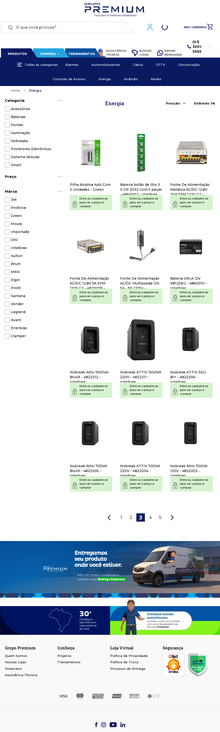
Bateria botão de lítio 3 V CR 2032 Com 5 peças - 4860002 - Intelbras (141, 191)
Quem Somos (16, 657)
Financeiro (13, 670)
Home (15, 91)
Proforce (18, 209)
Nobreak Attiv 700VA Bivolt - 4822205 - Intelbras (88, 472)
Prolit (16, 289)
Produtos (16, 55)
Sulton (16, 257)
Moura (16, 225)
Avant (16, 321)
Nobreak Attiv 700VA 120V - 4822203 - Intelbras (188, 472)
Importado (20, 233)
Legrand (18, 313)
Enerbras (19, 329)
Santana (18, 297)
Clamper (18, 337)
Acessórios (20, 110)
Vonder (17, 305)
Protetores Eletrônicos (31, 150)
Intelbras (19, 249)
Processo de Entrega (127, 670)
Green (16, 217)
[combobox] (67, 28)
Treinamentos (80, 55)
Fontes (17, 126)
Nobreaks (19, 142)
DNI (14, 241)
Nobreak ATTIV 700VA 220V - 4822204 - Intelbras (140, 472)
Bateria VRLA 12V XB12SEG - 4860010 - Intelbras (188, 284)
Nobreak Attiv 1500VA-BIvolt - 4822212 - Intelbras (90, 378)
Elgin (15, 281)
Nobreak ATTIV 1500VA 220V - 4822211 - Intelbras (140, 378)
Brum (16, 265)
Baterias (18, 118)
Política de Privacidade (129, 657)
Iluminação (20, 134)
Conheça (47, 55)
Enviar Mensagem (169, 53)
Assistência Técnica (110, 54)
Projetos (64, 657)
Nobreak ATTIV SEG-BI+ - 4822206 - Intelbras (188, 378)
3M (14, 200)
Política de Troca (124, 663)
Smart (16, 166)
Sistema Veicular (25, 158)
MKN (15, 273)
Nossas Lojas (141, 53)
